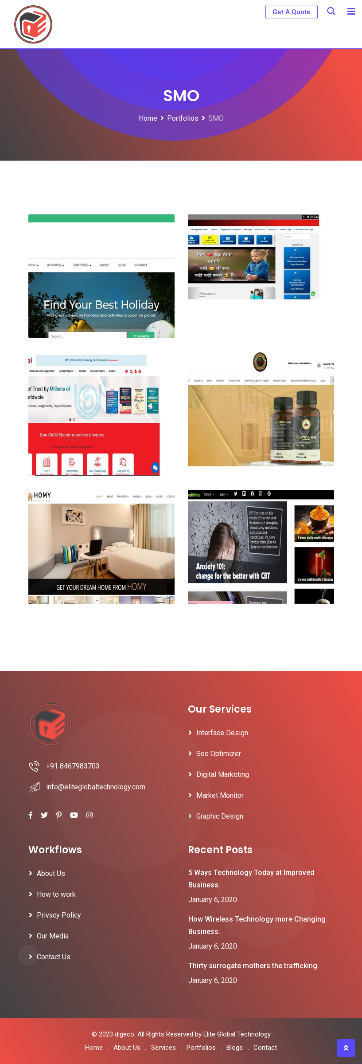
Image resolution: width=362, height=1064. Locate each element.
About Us (51, 873)
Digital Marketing (222, 774)
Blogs (234, 1048)
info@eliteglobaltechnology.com (95, 787)
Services (163, 1048)
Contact (265, 1048)
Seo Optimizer (218, 753)
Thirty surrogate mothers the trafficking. (253, 966)
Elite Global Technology (237, 1034)
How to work (56, 894)
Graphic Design (219, 816)
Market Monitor (220, 795)
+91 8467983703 (73, 766)
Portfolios (201, 1048)
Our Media (53, 936)
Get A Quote (291, 12)
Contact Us (53, 957)
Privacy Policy (59, 915)
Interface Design (222, 733)
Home (94, 1048)
